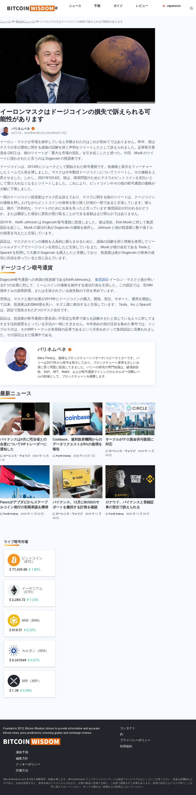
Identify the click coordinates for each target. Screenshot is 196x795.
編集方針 (22, 758)
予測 (97, 6)
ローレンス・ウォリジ (16, 455)
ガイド (118, 6)
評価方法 (22, 770)
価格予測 (22, 752)
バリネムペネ (52, 349)
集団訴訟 (102, 280)
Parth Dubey (63, 455)
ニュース (75, 6)
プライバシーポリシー (135, 740)
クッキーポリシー (28, 764)
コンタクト (127, 728)
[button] (191, 9)
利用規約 (126, 746)
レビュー (142, 6)
